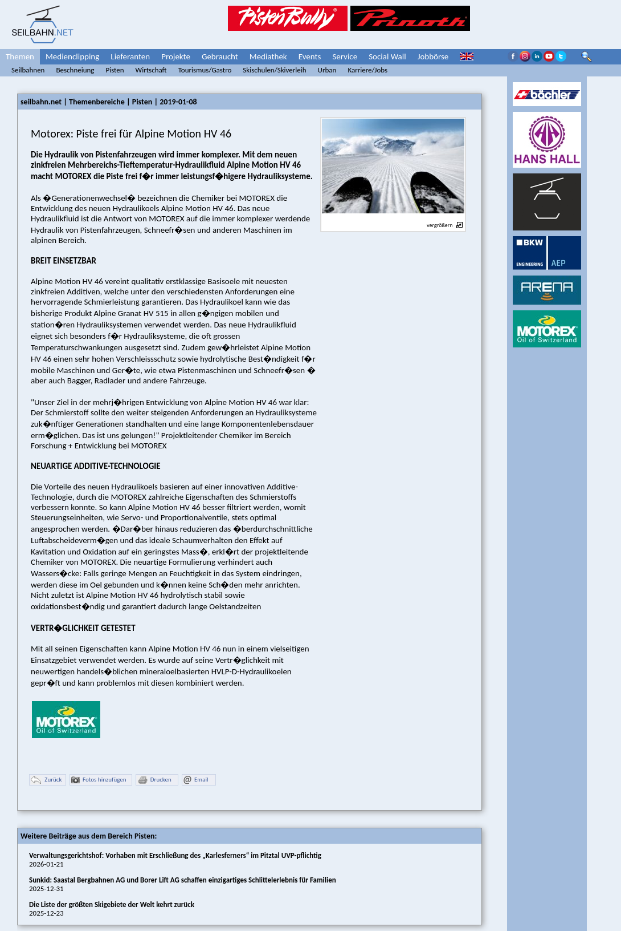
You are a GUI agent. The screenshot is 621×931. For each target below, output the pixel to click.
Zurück (46, 780)
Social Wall (387, 56)
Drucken (154, 780)
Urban (327, 70)
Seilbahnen (27, 70)
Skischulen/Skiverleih (274, 70)
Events (310, 56)
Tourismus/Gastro (205, 70)
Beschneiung (75, 70)
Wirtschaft (151, 70)
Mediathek (268, 56)
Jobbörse (433, 56)
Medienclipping (72, 56)
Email (195, 780)
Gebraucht (220, 56)
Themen (20, 56)
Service (344, 56)
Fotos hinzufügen (98, 780)
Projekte (175, 56)
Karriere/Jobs (367, 70)
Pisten (114, 70)
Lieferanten (130, 56)
